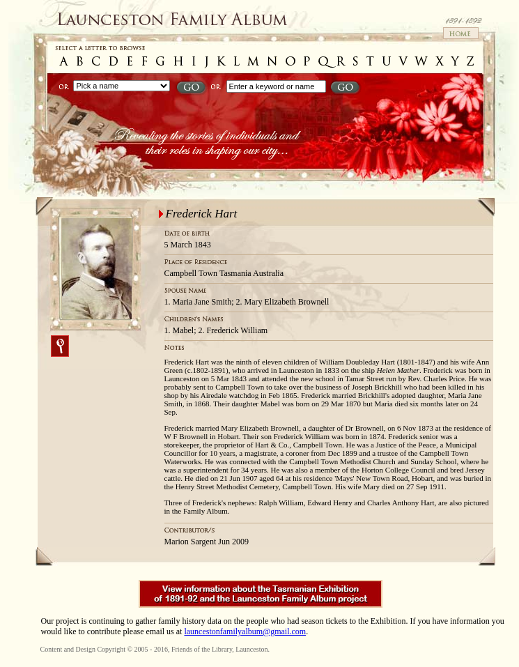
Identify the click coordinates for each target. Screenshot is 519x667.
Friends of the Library (201, 649)
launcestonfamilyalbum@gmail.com (245, 631)
